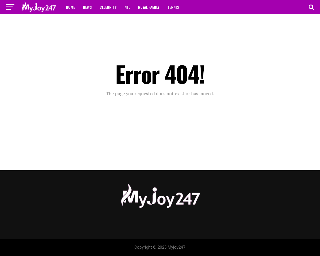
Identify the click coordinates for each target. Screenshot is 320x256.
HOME (70, 7)
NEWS (87, 7)
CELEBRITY (108, 7)
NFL (127, 7)
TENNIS (173, 7)
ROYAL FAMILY (148, 7)
